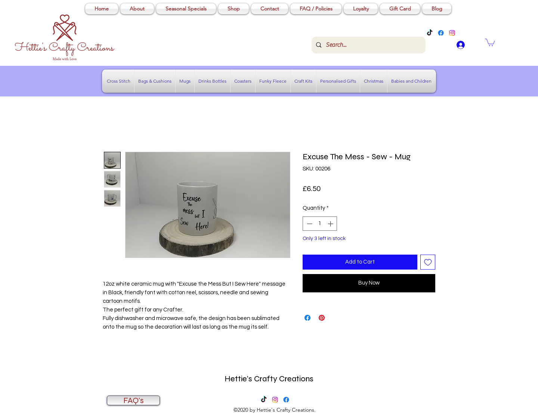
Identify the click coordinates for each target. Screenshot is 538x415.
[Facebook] (441, 33)
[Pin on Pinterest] (321, 317)
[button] (490, 42)
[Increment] (331, 224)
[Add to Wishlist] (428, 262)
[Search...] (368, 45)
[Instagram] (452, 33)
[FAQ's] (133, 400)
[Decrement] (309, 224)
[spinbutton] (320, 224)
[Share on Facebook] (307, 317)
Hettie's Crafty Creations (269, 379)
